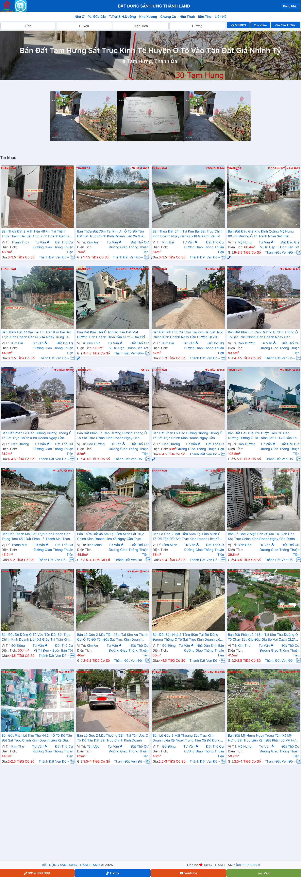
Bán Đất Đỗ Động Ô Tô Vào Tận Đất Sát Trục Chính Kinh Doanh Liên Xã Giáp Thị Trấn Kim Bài (36, 637)
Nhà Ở (79, 17)
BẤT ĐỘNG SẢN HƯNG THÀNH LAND (71, 865)
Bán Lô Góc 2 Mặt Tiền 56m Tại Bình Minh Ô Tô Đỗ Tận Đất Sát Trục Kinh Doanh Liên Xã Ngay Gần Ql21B (187, 537)
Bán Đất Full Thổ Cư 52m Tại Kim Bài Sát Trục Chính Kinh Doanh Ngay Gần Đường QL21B (188, 334)
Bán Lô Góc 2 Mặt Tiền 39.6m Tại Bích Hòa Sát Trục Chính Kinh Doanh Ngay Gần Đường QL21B (262, 537)
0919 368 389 (248, 865)
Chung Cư (168, 17)
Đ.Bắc (210, 269)
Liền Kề (220, 17)
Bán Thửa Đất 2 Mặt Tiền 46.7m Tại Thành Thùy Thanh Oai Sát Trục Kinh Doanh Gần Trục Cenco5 (37, 234)
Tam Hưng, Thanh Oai (152, 61)
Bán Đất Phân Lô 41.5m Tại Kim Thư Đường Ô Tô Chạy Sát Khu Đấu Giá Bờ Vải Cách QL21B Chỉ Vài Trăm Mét (263, 637)
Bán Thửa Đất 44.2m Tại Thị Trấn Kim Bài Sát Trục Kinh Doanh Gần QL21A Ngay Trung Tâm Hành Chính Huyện (36, 335)
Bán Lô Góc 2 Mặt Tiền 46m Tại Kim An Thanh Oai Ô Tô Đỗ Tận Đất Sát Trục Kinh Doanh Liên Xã (112, 637)
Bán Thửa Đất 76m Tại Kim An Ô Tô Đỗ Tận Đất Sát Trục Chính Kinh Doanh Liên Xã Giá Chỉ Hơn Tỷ (110, 234)
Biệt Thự (205, 17)
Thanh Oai (8, 168)
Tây (60, 672)
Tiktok (112, 873)
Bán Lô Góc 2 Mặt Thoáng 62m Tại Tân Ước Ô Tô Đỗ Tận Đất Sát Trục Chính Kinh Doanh (112, 737)
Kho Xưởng (148, 17)
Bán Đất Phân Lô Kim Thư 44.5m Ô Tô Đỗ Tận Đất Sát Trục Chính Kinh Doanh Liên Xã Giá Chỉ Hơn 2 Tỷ (37, 738)
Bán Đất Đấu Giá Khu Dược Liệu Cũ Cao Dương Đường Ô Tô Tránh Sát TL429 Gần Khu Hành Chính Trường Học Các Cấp (263, 436)
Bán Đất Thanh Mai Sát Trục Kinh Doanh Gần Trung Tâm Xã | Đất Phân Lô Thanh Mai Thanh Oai (37, 537)
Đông (210, 168)
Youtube (188, 873)
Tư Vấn (42, 242)
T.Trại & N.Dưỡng (122, 17)
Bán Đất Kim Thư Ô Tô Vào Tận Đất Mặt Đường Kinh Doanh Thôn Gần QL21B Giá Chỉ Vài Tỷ (111, 335)
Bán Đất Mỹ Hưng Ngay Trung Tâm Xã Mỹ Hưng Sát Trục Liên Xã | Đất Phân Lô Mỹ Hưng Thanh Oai (263, 738)
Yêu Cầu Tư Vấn (286, 25)
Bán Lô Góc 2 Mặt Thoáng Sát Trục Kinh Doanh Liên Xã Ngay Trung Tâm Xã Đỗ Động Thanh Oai (186, 738)
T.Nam (287, 168)
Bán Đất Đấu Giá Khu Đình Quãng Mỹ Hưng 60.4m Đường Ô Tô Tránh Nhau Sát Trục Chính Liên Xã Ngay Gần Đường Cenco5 (261, 234)
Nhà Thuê (187, 17)
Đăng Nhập (290, 6)
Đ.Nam (136, 168)
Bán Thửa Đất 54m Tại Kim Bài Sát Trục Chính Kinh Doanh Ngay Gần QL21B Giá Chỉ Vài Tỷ (188, 233)
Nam (134, 269)
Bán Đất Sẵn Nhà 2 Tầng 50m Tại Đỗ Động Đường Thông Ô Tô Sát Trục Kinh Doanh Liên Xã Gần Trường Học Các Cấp (187, 637)
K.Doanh (274, 168)
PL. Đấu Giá (97, 17)
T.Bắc (59, 168)
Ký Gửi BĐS (238, 25)
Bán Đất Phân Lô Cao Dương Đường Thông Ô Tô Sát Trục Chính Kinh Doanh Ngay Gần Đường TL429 (263, 335)
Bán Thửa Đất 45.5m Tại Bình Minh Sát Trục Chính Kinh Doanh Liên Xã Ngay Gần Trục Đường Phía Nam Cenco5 (110, 537)
